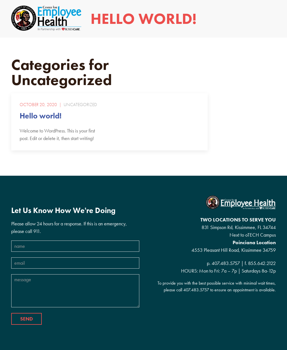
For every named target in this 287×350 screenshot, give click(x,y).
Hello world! (41, 116)
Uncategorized (80, 104)
